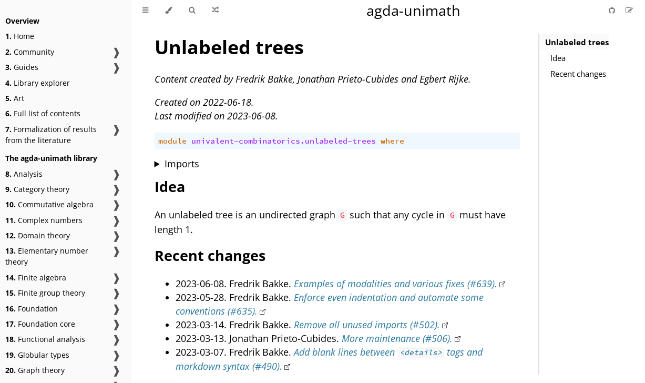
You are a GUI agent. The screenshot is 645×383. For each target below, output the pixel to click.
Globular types (37, 355)
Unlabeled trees (577, 42)
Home (19, 36)
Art (14, 98)
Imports (182, 163)
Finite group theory (45, 293)
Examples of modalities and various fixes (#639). (395, 283)
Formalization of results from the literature (51, 134)
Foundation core (40, 324)
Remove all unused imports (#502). (367, 324)
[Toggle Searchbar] (191, 10)
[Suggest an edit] (629, 10)
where (392, 141)
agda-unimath (413, 10)
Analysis (24, 174)
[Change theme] (168, 10)
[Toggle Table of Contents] (145, 10)
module (172, 141)
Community (29, 52)
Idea (558, 58)
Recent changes (578, 73)
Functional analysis (45, 339)
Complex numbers (44, 220)
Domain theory (37, 235)
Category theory (37, 189)
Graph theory (35, 370)
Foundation (31, 309)
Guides (21, 67)
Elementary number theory (46, 256)
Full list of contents (42, 113)
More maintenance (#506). (397, 338)
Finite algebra (35, 278)
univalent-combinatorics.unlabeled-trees (283, 141)
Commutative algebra (49, 204)
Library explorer (37, 83)
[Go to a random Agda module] (215, 10)
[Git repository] (613, 10)
